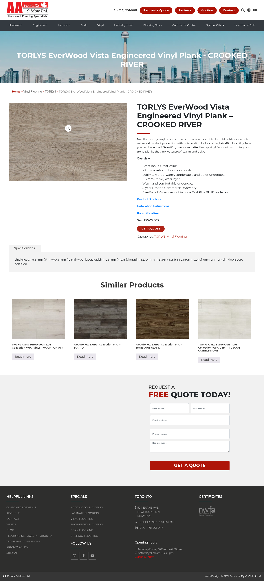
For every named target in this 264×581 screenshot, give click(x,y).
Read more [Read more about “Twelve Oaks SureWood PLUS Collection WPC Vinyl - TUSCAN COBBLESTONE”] (209, 359)
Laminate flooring (85, 513)
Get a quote (151, 228)
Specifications (24, 248)
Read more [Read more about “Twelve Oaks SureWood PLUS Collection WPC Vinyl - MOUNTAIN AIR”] (23, 356)
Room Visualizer (148, 213)
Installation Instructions (153, 206)
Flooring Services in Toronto (29, 536)
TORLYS (50, 91)
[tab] (24, 248)
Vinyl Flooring (32, 91)
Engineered (40, 25)
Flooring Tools (152, 25)
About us (13, 513)
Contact (229, 10)
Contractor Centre (184, 25)
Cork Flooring (82, 530)
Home (16, 91)
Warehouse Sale (245, 25)
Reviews (185, 10)
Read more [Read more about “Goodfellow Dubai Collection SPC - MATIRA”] (85, 356)
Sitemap (12, 553)
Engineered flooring (87, 524)
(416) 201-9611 (125, 10)
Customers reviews (21, 507)
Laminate (64, 25)
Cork (84, 25)
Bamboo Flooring (84, 536)
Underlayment (123, 25)
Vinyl (100, 25)
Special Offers (215, 25)
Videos (11, 524)
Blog (10, 530)
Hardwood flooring (87, 507)
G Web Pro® (253, 576)
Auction (207, 10)
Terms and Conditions (23, 541)
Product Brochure (149, 199)
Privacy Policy (17, 547)
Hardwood (15, 25)
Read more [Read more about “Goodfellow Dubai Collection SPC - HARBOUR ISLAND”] (147, 356)
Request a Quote (156, 10)
